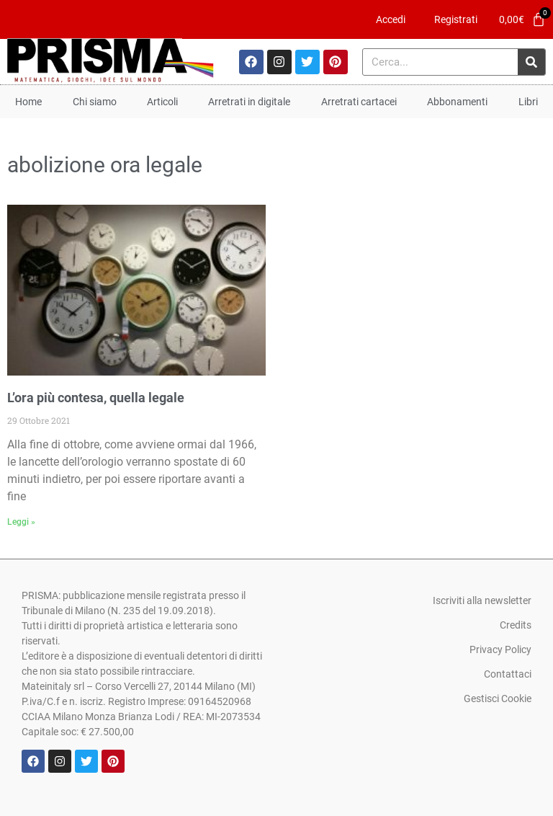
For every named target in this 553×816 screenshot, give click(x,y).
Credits (515, 625)
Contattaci (507, 674)
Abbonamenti (457, 101)
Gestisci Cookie (497, 698)
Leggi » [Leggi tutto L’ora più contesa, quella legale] (21, 522)
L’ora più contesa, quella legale (95, 397)
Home (28, 101)
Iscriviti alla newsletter (482, 600)
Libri (528, 101)
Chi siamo (95, 101)
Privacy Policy (500, 649)
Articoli (162, 101)
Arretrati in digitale (249, 101)
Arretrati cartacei (359, 101)
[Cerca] (531, 62)
